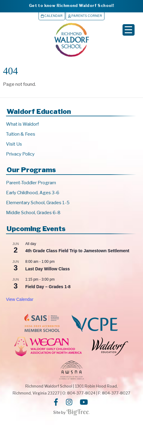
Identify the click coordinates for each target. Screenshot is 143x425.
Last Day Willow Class (47, 268)
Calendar (52, 16)
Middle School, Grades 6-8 (33, 212)
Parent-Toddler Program (31, 182)
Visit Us (14, 144)
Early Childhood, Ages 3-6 (32, 192)
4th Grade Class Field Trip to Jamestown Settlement (77, 250)
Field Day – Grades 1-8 (47, 286)
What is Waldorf (22, 124)
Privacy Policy (20, 154)
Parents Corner (85, 16)
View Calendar (19, 299)
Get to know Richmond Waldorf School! (71, 5)
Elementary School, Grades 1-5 (38, 202)
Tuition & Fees (20, 134)
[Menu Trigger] (129, 30)
